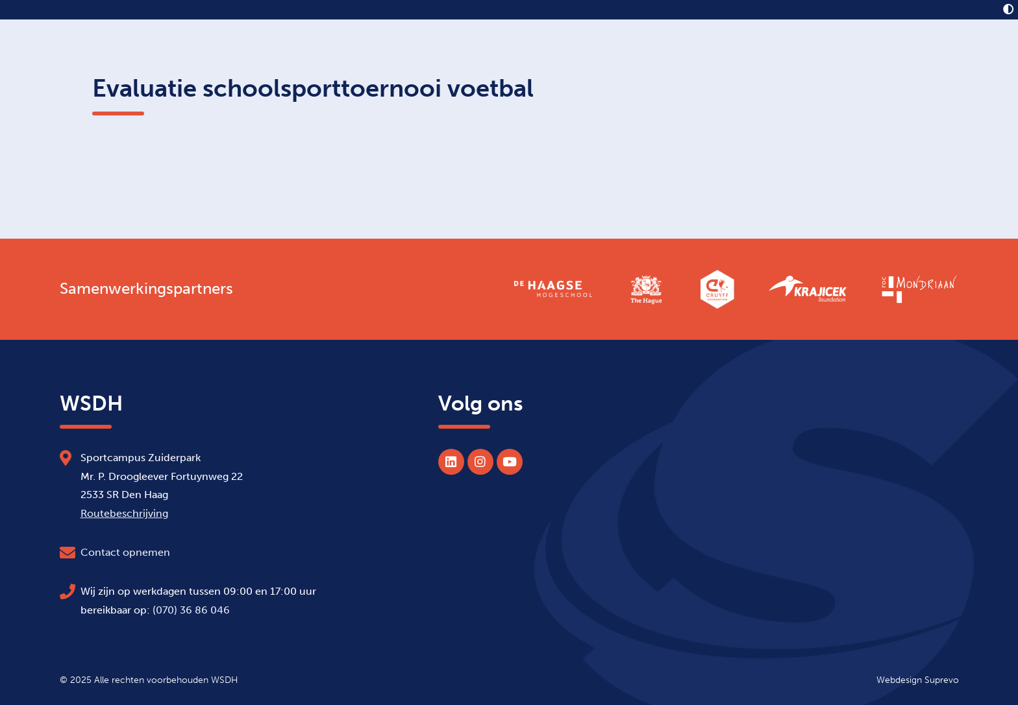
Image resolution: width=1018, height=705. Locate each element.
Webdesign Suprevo (917, 680)
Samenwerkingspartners (146, 289)
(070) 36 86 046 (191, 610)
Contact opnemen (125, 552)
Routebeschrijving (124, 513)
